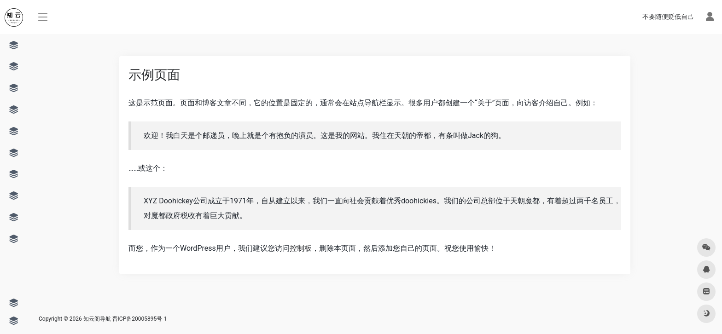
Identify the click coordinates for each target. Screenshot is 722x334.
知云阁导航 (97, 319)
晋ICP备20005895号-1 (139, 319)
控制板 (301, 248)
